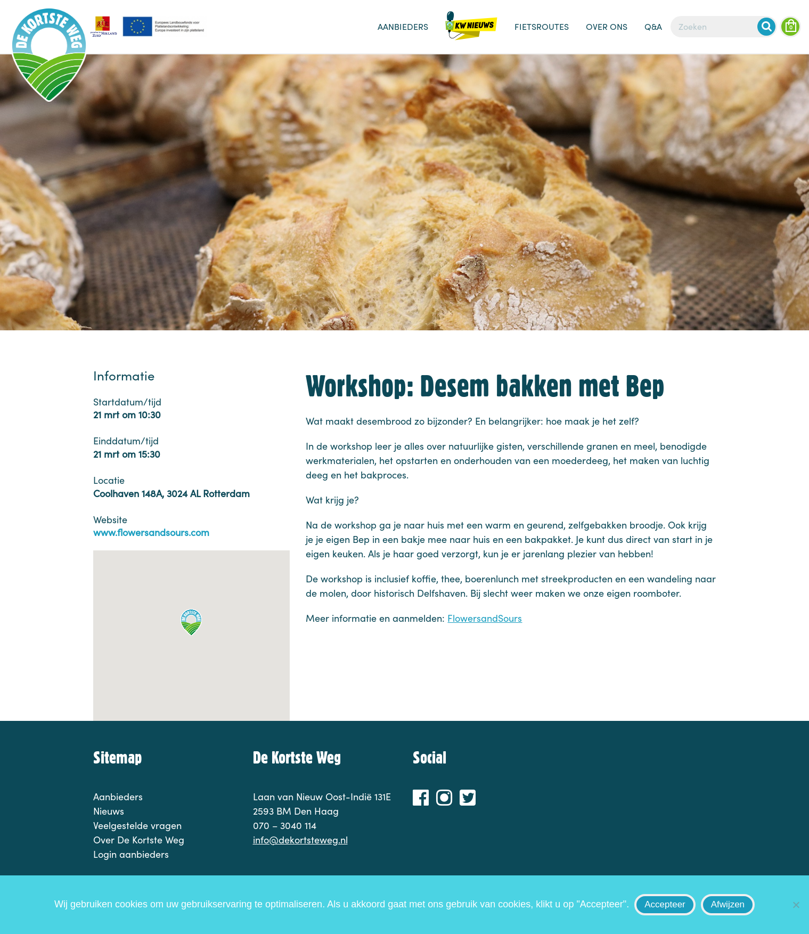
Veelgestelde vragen (137, 825)
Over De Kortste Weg (138, 839)
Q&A (653, 26)
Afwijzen (728, 904)
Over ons (606, 26)
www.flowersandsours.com (151, 532)
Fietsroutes (541, 26)
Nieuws (471, 32)
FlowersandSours (484, 618)
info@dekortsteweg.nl (300, 839)
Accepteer (664, 904)
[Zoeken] (724, 26)
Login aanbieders (131, 854)
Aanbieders (403, 26)
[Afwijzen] (795, 904)
